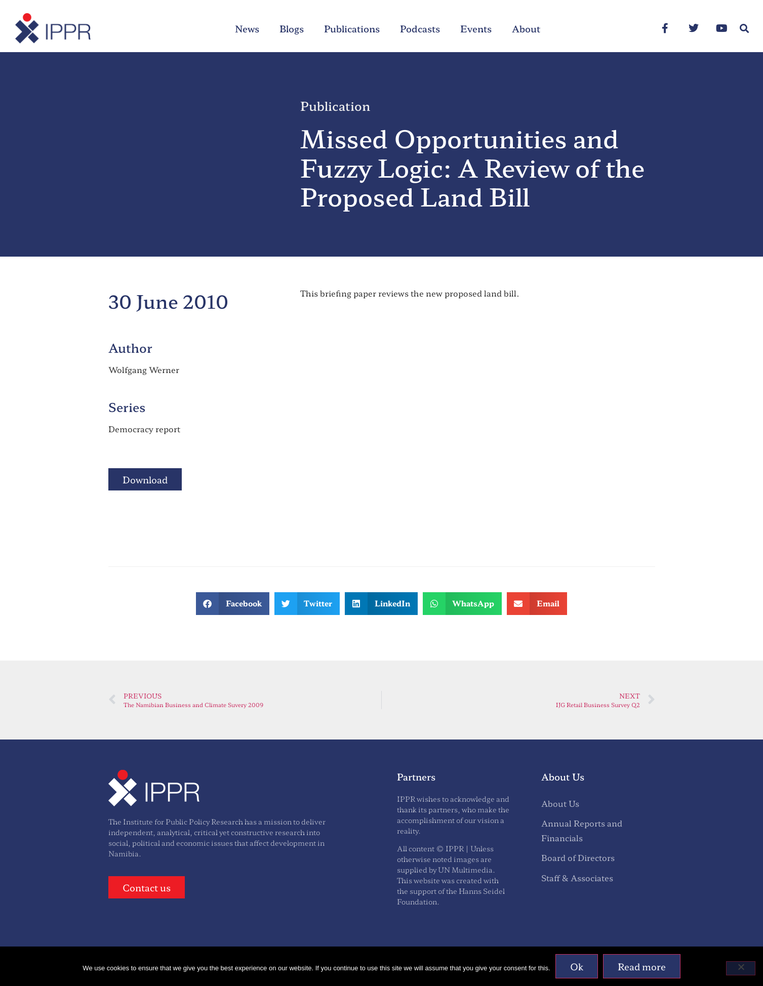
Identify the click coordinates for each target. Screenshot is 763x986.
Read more (642, 966)
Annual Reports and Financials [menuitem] (581, 830)
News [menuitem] (247, 28)
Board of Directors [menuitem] (578, 857)
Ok (576, 966)
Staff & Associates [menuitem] (577, 878)
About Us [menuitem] (560, 803)
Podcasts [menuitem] (420, 28)
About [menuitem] (526, 28)
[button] (744, 28)
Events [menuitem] (476, 28)
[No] (740, 968)
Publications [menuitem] (352, 28)
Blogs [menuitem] (291, 28)
